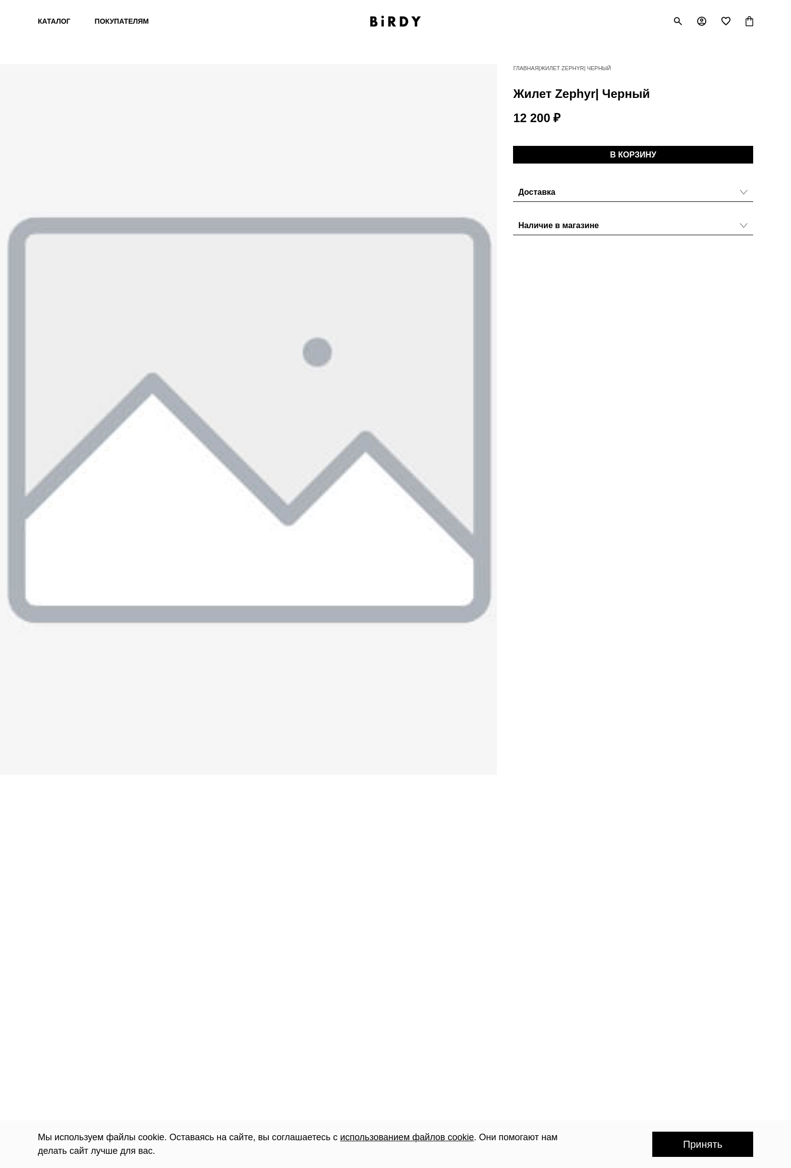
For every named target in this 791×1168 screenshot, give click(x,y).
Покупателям (122, 21)
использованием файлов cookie (407, 1137)
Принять (702, 1144)
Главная (525, 68)
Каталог (54, 21)
